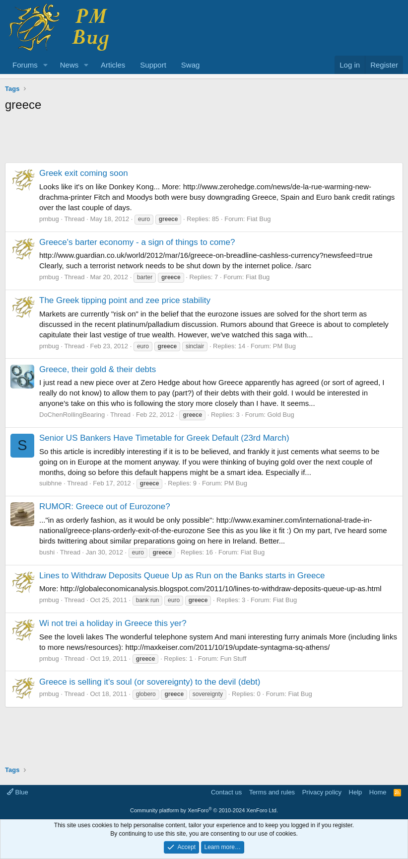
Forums (25, 65)
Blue (17, 792)
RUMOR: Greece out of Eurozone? (104, 506)
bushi (47, 552)
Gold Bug (280, 414)
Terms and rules (272, 792)
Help (355, 792)
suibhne (50, 483)
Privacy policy (321, 792)
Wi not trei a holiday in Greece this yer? (113, 623)
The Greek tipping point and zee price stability (124, 300)
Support (153, 65)
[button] (46, 65)
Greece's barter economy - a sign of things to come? (137, 242)
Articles (113, 65)
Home (378, 792)
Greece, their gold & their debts (97, 369)
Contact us (226, 792)
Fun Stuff (233, 658)
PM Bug (284, 346)
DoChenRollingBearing (72, 414)
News (69, 65)
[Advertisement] (204, 140)
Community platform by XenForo (204, 810)
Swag (190, 65)
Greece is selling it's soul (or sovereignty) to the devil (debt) (149, 682)
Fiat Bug (259, 219)
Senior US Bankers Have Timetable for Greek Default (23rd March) (164, 438)
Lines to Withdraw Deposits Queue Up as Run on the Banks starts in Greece (182, 575)
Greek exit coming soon (83, 173)
